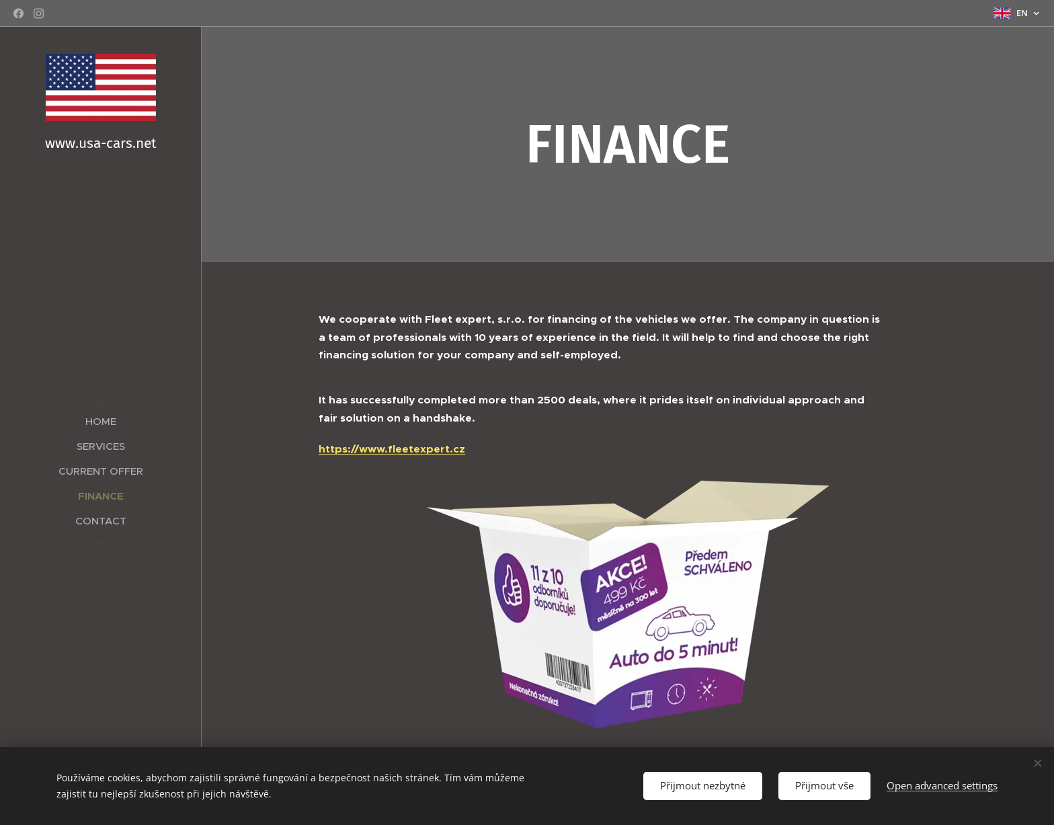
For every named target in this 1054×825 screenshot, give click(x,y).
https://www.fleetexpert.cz (392, 449)
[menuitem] (101, 421)
